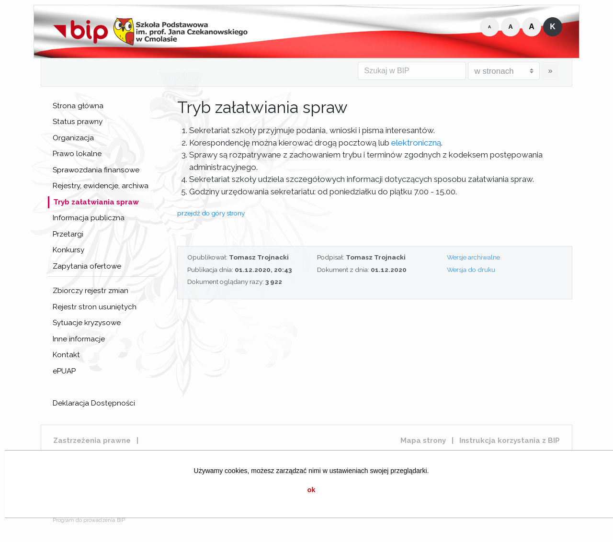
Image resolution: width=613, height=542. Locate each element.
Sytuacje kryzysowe (87, 322)
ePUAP (64, 371)
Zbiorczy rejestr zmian (90, 290)
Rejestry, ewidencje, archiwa (100, 185)
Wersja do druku (471, 269)
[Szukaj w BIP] (412, 71)
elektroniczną (416, 142)
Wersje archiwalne (473, 257)
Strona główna (78, 106)
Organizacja (73, 138)
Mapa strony (423, 440)
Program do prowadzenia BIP (89, 520)
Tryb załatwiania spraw (96, 202)
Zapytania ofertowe (87, 266)
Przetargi (68, 234)
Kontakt (66, 354)
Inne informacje (79, 339)
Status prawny (77, 121)
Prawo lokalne (77, 153)
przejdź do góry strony (211, 213)
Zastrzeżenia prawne (92, 440)
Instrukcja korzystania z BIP (509, 440)
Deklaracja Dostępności (94, 403)
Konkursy (68, 250)
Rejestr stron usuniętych (94, 307)
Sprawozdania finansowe (96, 170)
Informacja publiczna (89, 218)
